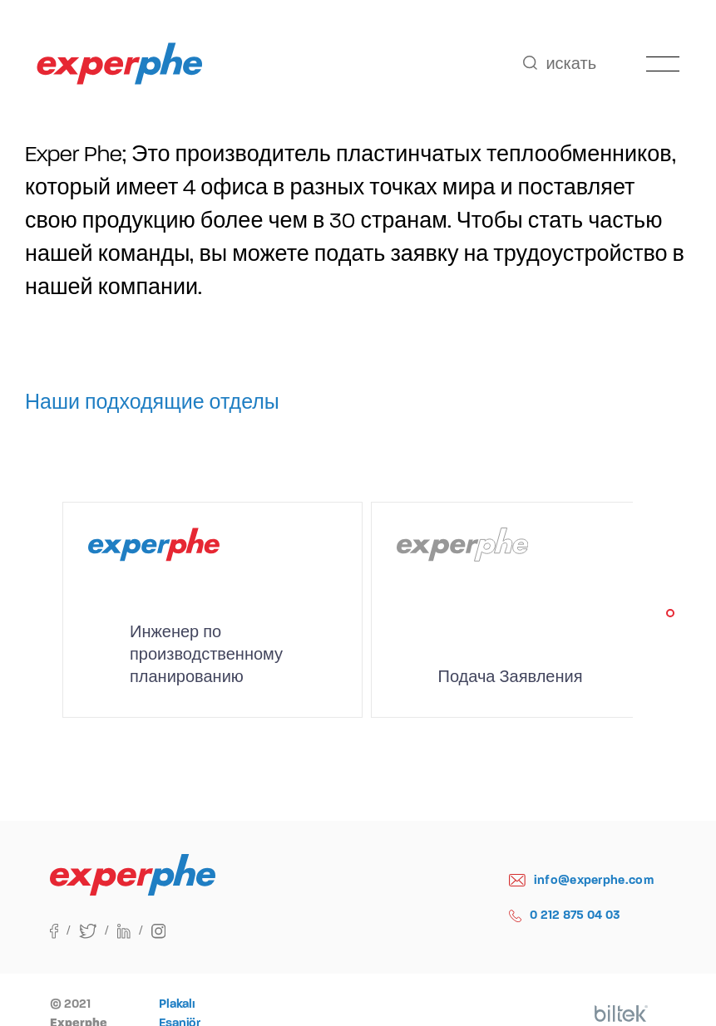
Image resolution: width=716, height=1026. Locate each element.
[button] (670, 613)
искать (559, 63)
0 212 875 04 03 (565, 915)
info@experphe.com (581, 880)
